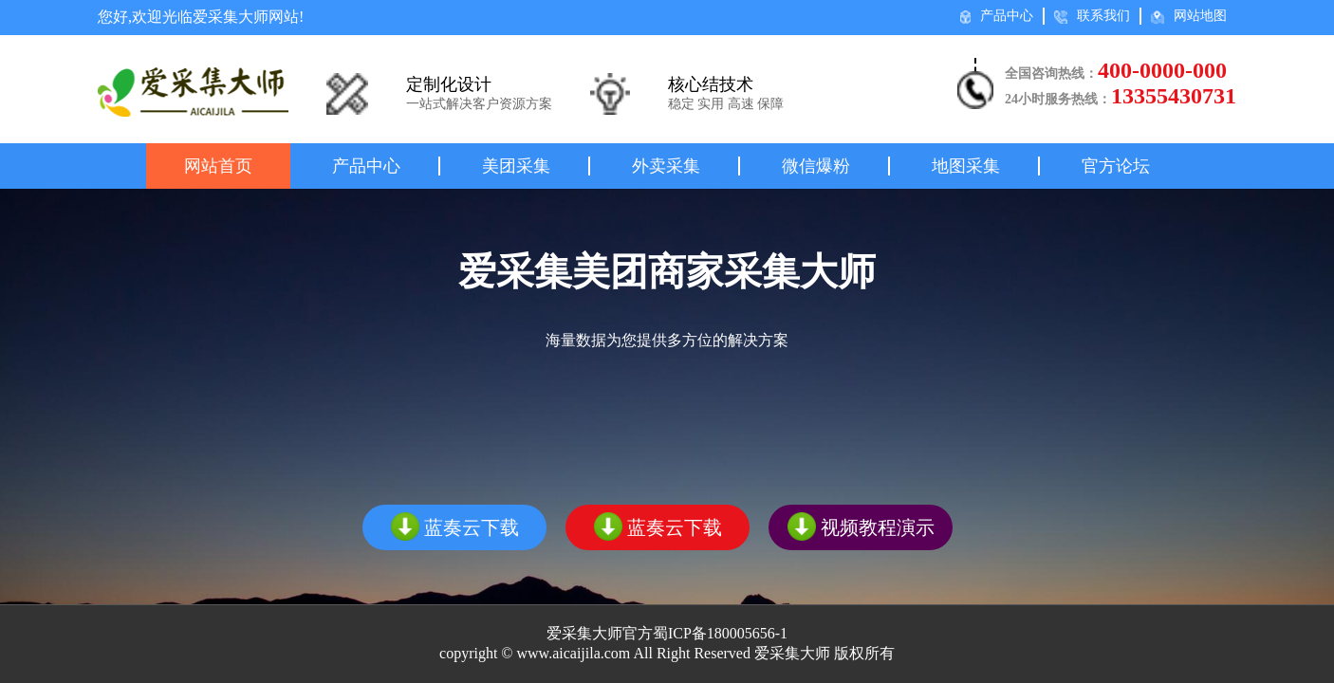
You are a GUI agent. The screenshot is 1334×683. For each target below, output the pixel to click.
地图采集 (966, 166)
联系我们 (1092, 16)
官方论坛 (1116, 166)
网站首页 (218, 166)
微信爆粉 (816, 166)
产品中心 (996, 16)
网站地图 (1189, 16)
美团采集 (516, 166)
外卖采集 (666, 166)
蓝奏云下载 (455, 526)
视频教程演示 (861, 526)
